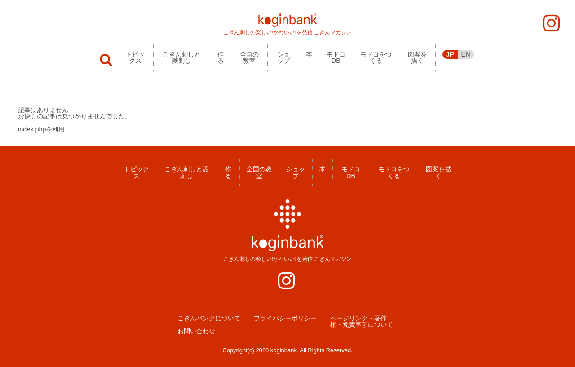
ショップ (283, 57)
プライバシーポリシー (285, 318)
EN (465, 54)
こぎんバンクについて (208, 318)
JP (450, 54)
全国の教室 (249, 57)
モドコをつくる (376, 57)
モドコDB (336, 57)
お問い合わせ (196, 331)
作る (220, 57)
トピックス (135, 57)
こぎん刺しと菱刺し (181, 57)
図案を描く (417, 57)
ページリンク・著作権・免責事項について (361, 321)
